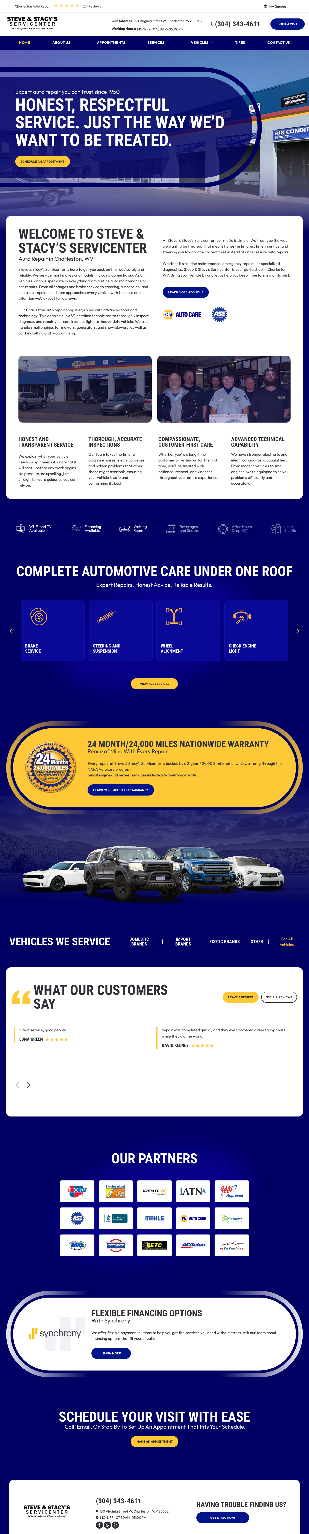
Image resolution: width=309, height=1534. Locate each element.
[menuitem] (24, 43)
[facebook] (99, 1526)
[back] (10, 630)
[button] (28, 1085)
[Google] (107, 1526)
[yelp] (115, 1526)
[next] (298, 630)
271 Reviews (92, 6)
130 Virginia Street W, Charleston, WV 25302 (168, 21)
